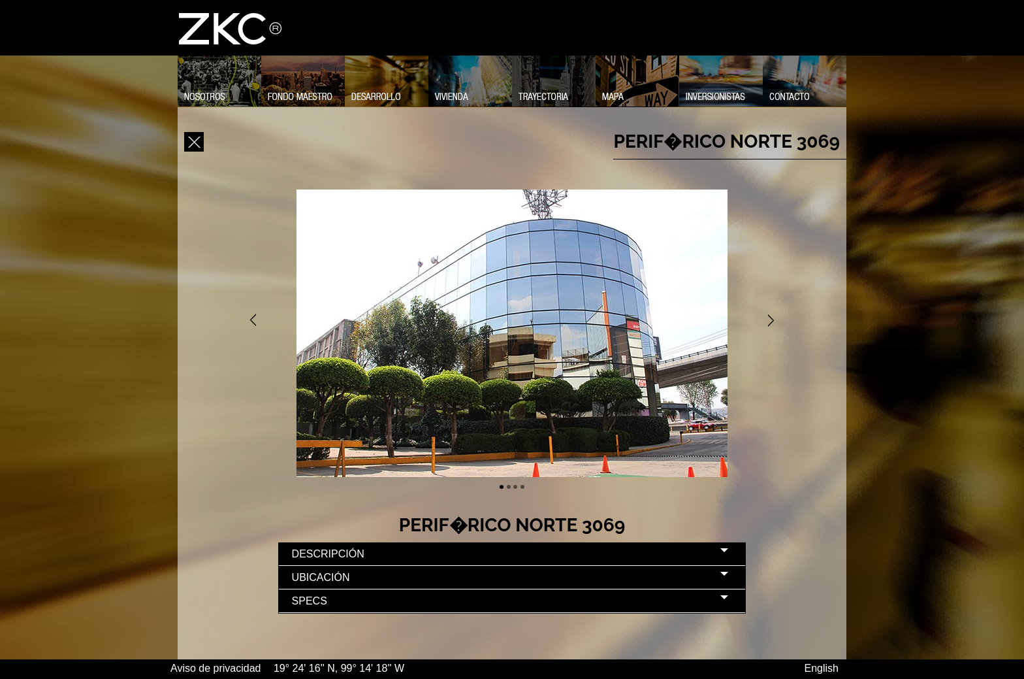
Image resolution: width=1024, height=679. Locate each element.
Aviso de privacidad (217, 668)
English (822, 668)
